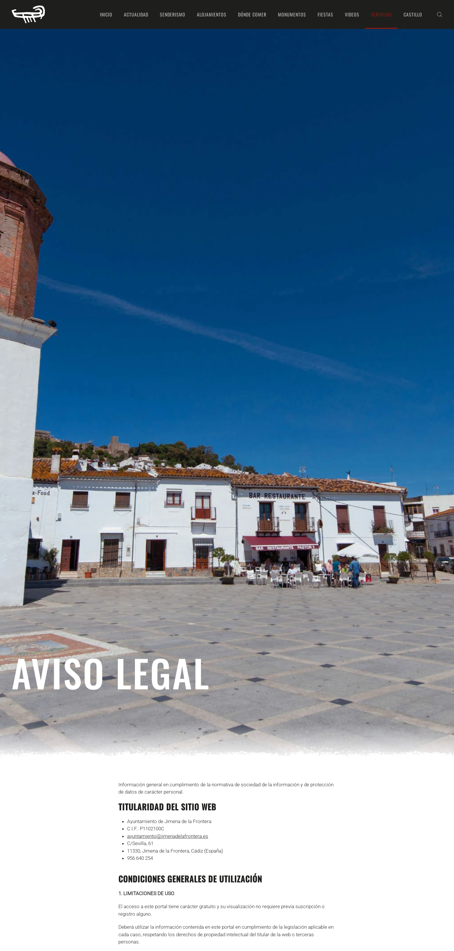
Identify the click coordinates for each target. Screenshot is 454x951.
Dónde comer (252, 14)
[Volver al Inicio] (28, 14)
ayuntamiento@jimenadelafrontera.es (167, 836)
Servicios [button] (381, 14)
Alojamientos (211, 14)
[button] (439, 14)
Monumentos (292, 14)
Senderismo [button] (172, 14)
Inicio (106, 14)
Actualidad (136, 14)
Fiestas (325, 14)
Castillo (413, 14)
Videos (352, 14)
